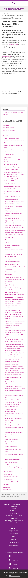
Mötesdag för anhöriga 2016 (14, 432)
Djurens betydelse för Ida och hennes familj (14, 222)
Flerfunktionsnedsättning (10, 15)
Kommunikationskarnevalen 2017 (14, 415)
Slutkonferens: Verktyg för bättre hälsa (13, 419)
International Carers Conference (14, 482)
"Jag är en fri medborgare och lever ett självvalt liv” (14, 203)
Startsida (3, 13)
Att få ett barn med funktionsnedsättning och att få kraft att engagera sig (14, 373)
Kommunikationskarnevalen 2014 (14, 443)
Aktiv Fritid (9, 237)
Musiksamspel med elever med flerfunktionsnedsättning (14, 226)
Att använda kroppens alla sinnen (13, 207)
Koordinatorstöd (10, 272)
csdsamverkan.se (13, 44)
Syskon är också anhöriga (12, 167)
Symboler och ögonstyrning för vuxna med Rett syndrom (15, 322)
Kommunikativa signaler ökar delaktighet (14, 251)
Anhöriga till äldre (9, 183)
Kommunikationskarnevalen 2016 (14, 428)
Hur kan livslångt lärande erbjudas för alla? (13, 255)
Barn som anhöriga (10, 189)
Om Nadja (8, 274)
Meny (3, 4)
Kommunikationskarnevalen (14, 454)
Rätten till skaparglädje (12, 261)
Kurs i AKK (7, 457)
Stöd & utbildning (8, 128)
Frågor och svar (13, 531)
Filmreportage (8, 479)
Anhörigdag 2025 (9, 154)
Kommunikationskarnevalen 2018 (14, 396)
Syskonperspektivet (11, 264)
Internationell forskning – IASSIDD (13, 326)
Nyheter (13, 537)
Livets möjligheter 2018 (12, 400)
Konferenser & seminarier (12, 194)
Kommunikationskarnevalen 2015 (14, 436)
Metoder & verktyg (9, 130)
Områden (6, 125)
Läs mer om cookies (14, 576)
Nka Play (5, 135)
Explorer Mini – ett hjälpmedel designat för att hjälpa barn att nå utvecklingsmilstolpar (15, 355)
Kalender (13, 540)
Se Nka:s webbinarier (10, 164)
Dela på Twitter (15, 101)
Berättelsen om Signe (12, 218)
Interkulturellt (8, 474)
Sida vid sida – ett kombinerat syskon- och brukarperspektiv (15, 231)
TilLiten (7, 242)
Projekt (5, 133)
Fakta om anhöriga (14, 545)
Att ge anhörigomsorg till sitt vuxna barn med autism (14, 340)
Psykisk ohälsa (8, 471)
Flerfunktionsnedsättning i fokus (13, 378)
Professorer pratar (11, 240)
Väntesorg (8, 259)
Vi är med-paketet (11, 211)
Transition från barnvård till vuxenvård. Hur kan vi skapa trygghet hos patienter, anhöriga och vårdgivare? (14, 347)
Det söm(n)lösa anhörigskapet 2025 (13, 146)
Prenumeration (13, 534)
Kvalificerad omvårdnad (12, 459)
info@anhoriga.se (14, 522)
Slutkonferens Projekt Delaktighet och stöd (12, 424)
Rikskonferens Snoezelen (13, 449)
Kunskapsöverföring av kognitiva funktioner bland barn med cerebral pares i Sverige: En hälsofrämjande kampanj (14, 314)
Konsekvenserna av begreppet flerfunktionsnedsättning (15, 331)
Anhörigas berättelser (11, 169)
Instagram (13, 568)
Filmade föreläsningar (10, 477)
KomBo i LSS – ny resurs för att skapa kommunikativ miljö (14, 298)
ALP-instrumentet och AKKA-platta (14, 336)
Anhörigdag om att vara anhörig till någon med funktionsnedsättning (13, 404)
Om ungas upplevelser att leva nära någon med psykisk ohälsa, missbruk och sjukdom (14, 174)
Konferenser (6, 487)
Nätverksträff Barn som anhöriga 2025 (14, 151)
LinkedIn (13, 564)
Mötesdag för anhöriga (12, 452)
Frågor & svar (7, 490)
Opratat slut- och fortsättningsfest (10, 410)
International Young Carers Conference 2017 (12, 180)
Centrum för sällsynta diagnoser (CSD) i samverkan (14, 293)
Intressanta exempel (11, 462)
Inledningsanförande (12, 199)
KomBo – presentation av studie (13, 214)
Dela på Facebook (12, 101)
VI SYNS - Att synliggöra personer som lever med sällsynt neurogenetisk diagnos (13, 305)
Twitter (13, 560)
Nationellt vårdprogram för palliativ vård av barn (13, 360)
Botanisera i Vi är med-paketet (15, 267)
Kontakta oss (13, 542)
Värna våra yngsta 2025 (11, 138)
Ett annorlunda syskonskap (14, 235)
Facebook (13, 556)
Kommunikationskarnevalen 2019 (14, 383)
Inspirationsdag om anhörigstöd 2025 (14, 142)
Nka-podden (7, 157)
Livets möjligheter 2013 (12, 446)
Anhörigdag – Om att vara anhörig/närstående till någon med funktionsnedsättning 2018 (15, 389)
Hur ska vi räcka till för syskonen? (12, 246)
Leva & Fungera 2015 (12, 439)
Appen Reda (9, 269)
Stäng (22, 576)
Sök (25, 4)
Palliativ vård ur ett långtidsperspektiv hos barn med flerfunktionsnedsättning (14, 366)
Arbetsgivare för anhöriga (12, 186)
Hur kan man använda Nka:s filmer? (13, 161)
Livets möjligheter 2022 (12, 17)
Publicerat (6, 484)
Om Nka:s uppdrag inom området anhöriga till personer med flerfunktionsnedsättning (14, 467)
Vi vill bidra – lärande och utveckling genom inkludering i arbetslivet (14, 279)
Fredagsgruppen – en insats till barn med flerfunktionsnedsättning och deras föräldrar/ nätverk (14, 287)
